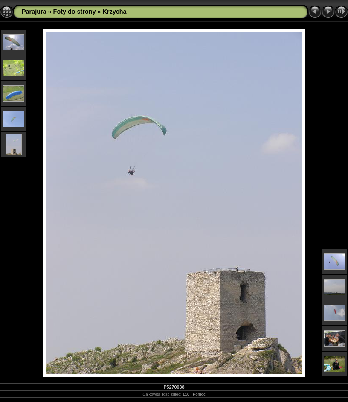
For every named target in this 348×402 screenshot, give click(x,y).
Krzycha (115, 11)
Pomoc (199, 394)
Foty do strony (74, 11)
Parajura (34, 11)
